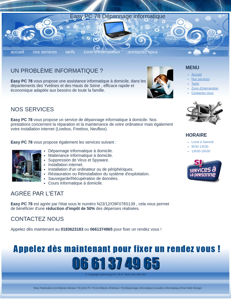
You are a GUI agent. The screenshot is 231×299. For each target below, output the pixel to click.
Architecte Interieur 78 (67, 288)
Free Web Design (191, 288)
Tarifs (70, 51)
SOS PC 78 (88, 288)
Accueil (17, 51)
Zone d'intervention (102, 51)
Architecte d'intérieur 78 (109, 288)
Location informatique (166, 288)
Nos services (45, 51)
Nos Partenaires (43, 288)
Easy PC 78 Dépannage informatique (117, 16)
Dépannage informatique (139, 288)
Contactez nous (143, 51)
